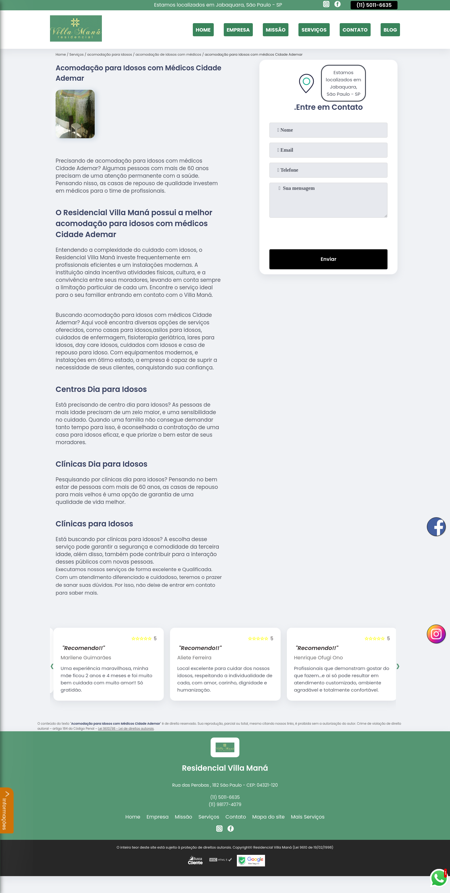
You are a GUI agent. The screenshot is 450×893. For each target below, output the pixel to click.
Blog (390, 29)
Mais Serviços (308, 816)
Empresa (238, 29)
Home (203, 29)
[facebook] (337, 5)
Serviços (314, 29)
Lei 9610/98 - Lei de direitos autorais (126, 728)
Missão (275, 29)
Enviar (328, 259)
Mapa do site (268, 816)
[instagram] (326, 5)
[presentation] (328, 232)
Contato (355, 29)
